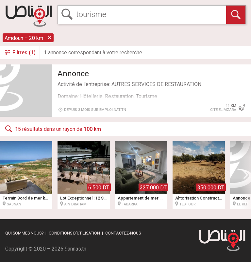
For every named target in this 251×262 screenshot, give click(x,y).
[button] (246, 175)
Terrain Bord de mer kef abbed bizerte (40, 198)
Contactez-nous (123, 233)
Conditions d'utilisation (74, 233)
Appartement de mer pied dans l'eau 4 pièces (162, 198)
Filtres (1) (20, 52)
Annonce (73, 73)
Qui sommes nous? (24, 233)
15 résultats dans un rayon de (52, 128)
